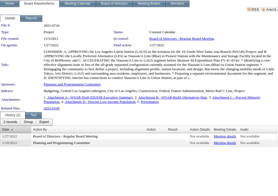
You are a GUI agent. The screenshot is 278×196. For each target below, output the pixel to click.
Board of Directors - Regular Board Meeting (181, 38)
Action (151, 129)
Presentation (150, 102)
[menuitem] (10, 122)
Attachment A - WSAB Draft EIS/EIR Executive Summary (90, 97)
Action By (40, 129)
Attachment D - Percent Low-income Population (100, 102)
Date (5, 129)
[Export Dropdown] (44, 122)
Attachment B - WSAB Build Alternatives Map (172, 97)
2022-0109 (52, 108)
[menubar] (26, 122)
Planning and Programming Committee (72, 84)
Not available (199, 136)
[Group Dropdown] (28, 122)
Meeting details (225, 136)
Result (172, 129)
